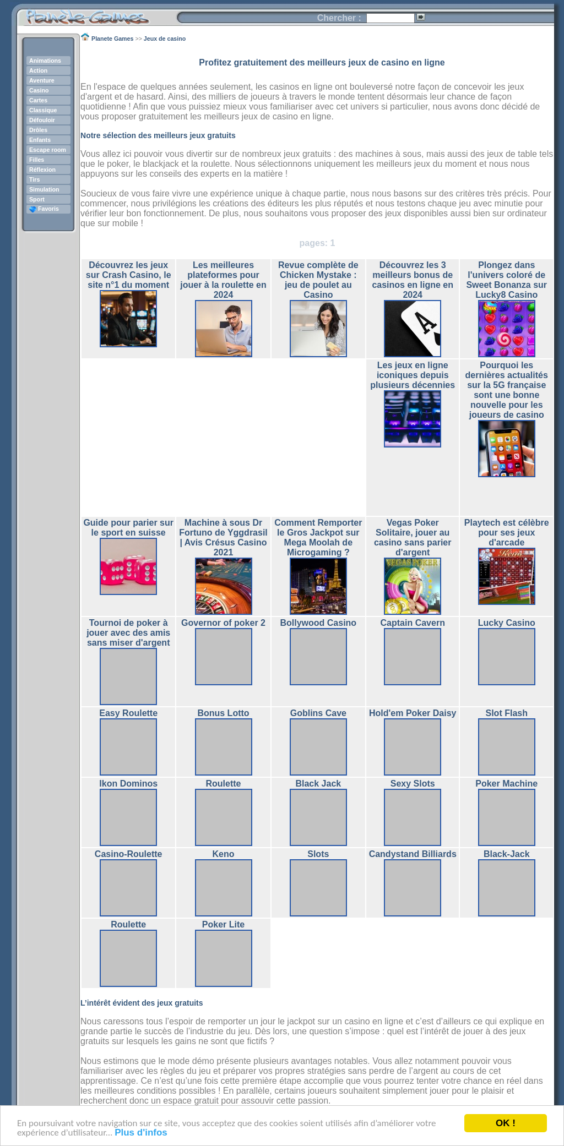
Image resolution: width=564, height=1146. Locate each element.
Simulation (44, 189)
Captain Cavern (413, 622)
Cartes (38, 100)
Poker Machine (506, 783)
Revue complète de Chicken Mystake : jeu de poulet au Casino (318, 279)
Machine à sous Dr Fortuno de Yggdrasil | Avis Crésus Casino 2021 (223, 537)
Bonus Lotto (223, 713)
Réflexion (42, 169)
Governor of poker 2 (223, 622)
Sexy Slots (413, 783)
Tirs (34, 179)
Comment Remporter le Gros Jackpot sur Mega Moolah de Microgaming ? (318, 537)
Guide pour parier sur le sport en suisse (128, 527)
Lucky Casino (506, 622)
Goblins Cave (318, 713)
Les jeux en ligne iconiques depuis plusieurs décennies (412, 375)
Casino (39, 90)
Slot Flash (507, 713)
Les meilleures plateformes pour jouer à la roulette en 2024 (223, 279)
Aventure (42, 80)
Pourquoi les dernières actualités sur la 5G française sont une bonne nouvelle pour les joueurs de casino (506, 390)
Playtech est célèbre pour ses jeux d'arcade (506, 532)
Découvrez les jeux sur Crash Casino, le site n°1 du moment (128, 275)
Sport (37, 199)
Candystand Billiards (413, 854)
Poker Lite (223, 924)
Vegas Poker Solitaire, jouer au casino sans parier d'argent (413, 537)
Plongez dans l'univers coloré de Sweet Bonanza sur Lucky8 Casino (506, 279)
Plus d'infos (141, 1132)
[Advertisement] (223, 438)
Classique (43, 110)
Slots (318, 854)
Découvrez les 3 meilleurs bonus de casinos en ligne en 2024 (412, 279)
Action (38, 70)
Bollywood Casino (318, 622)
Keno (224, 854)
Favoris (44, 208)
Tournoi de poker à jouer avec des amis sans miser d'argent (128, 632)
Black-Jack (507, 854)
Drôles (38, 130)
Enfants (40, 140)
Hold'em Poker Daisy (413, 713)
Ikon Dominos (128, 783)
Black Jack (318, 783)
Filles (36, 159)
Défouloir (42, 120)
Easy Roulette (128, 713)
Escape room (47, 149)
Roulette (223, 783)
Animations (45, 60)
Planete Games (96, 14)
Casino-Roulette (128, 854)
